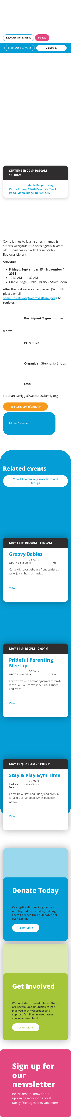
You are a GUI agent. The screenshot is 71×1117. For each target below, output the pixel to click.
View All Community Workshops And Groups (35, 481)
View (22, 587)
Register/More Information (25, 406)
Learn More (26, 928)
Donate (42, 37)
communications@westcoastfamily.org (30, 298)
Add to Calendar (28, 423)
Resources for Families (18, 37)
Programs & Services (19, 47)
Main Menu (51, 47)
